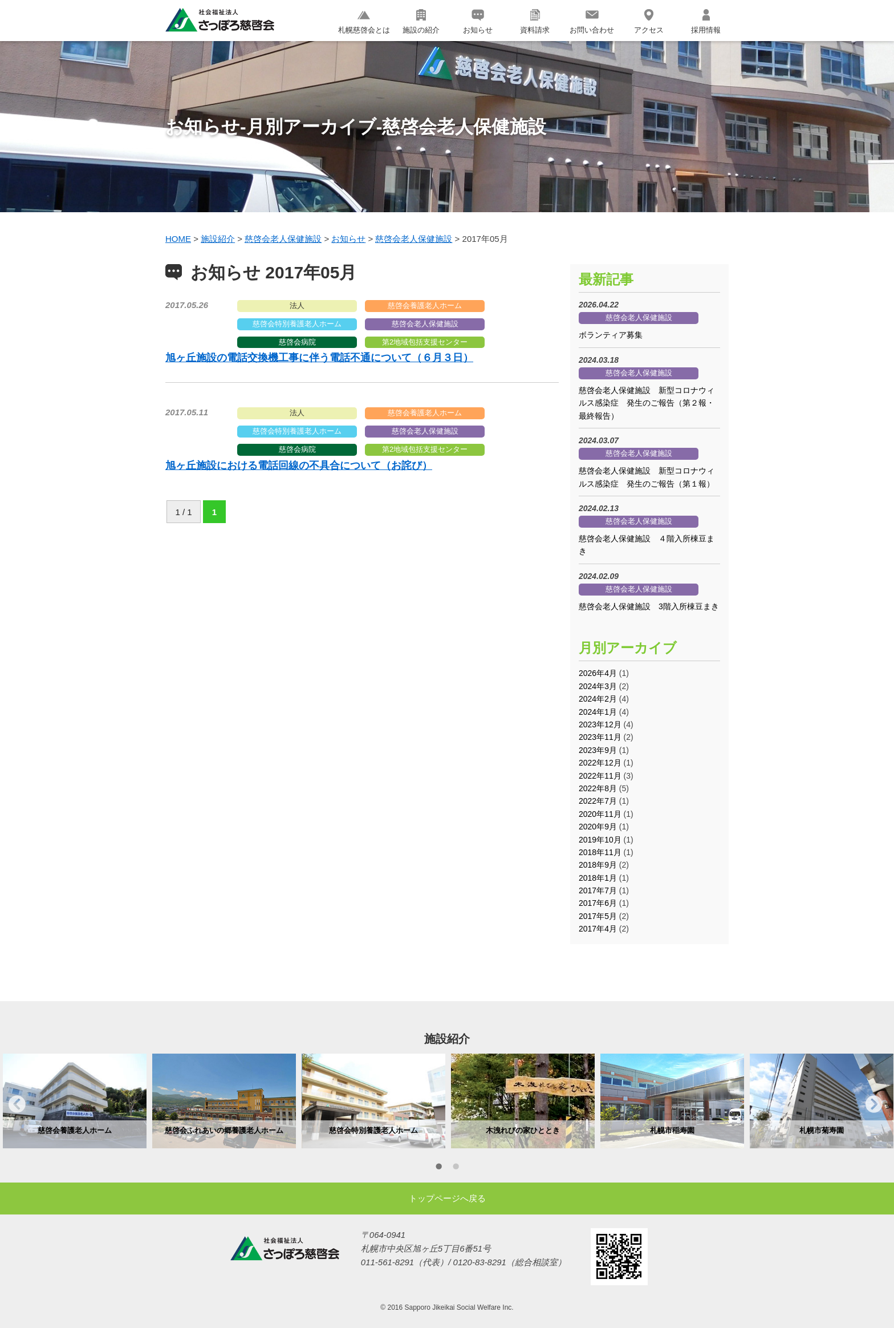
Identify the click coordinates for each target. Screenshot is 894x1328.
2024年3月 (598, 686)
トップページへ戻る (447, 1198)
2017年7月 (598, 890)
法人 (297, 305)
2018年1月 (598, 877)
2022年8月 (598, 788)
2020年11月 (600, 814)
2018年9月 (598, 864)
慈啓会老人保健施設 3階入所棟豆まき (649, 606)
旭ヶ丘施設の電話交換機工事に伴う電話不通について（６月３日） (319, 357)
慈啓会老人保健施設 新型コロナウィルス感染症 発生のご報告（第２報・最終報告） (646, 403)
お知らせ (478, 21)
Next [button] (874, 1103)
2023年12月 (600, 724)
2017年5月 (598, 916)
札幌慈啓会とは (364, 21)
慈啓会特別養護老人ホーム (297, 323)
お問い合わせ (592, 21)
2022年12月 (600, 762)
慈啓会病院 (297, 342)
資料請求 (535, 21)
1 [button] (438, 1168)
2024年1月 (598, 711)
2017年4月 (598, 928)
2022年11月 (600, 775)
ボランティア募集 (611, 334)
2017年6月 (598, 903)
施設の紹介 (421, 21)
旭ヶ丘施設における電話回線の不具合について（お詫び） (298, 465)
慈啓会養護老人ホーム (425, 305)
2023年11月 (600, 737)
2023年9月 (598, 750)
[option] (75, 1101)
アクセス (649, 21)
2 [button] (455, 1168)
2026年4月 (598, 673)
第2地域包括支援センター (425, 342)
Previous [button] (17, 1103)
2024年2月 (598, 698)
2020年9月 (598, 826)
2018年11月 (600, 852)
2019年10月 (600, 839)
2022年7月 (598, 800)
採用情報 (706, 21)
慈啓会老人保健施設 (425, 323)
